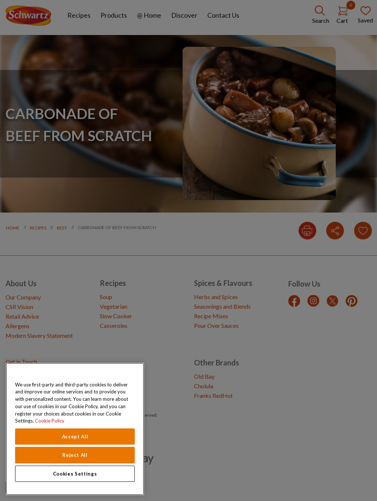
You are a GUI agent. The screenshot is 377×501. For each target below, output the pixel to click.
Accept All (75, 436)
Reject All (75, 455)
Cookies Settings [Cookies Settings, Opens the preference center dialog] (75, 474)
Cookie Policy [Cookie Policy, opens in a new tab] (49, 421)
